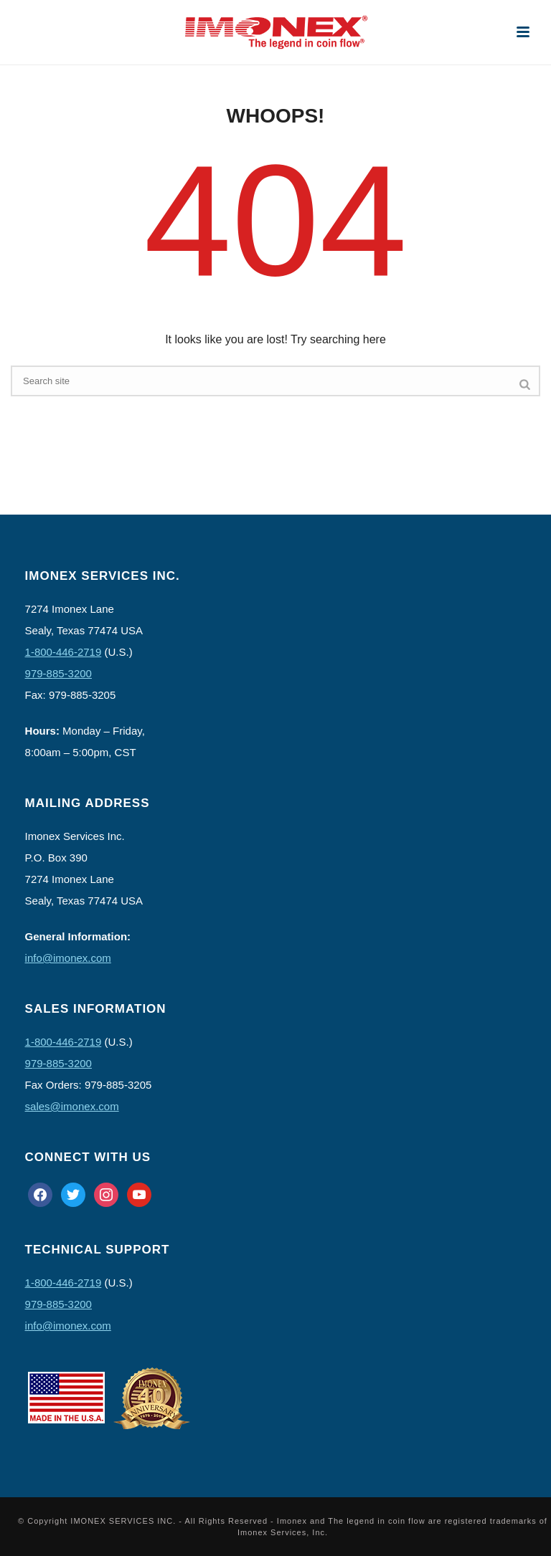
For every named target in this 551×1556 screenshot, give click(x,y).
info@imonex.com (68, 958)
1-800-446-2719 (63, 652)
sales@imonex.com (72, 1106)
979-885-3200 (58, 673)
